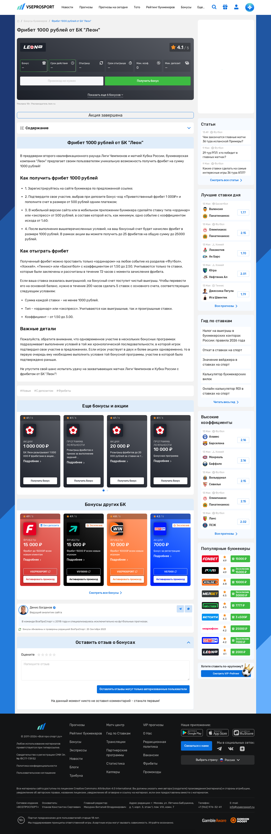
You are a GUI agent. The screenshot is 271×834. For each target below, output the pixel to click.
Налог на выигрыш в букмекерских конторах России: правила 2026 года (224, 335)
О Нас (147, 733)
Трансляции (115, 742)
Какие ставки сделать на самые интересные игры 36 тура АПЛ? (226, 169)
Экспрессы (78, 750)
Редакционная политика (154, 744)
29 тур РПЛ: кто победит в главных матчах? (226, 153)
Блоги (74, 767)
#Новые (25, 391)
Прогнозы (86, 7)
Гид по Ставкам (118, 733)
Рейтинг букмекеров (160, 7)
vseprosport (35, 6)
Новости (67, 7)
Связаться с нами (196, 746)
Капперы (113, 772)
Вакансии (151, 755)
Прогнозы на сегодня (113, 7)
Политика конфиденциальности (36, 765)
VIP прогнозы (153, 725)
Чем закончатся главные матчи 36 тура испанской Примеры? (226, 137)
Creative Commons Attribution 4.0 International (102, 788)
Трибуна (76, 776)
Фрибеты (150, 763)
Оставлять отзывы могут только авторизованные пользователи (143, 689)
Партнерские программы (116, 752)
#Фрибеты (63, 391)
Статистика (115, 763)
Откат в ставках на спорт (222, 350)
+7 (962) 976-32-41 (210, 806)
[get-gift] (225, 7)
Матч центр (115, 725)
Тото (137, 7)
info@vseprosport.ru (242, 806)
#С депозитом (43, 391)
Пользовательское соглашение (35, 772)
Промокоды (152, 772)
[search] (214, 7)
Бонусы (186, 7)
